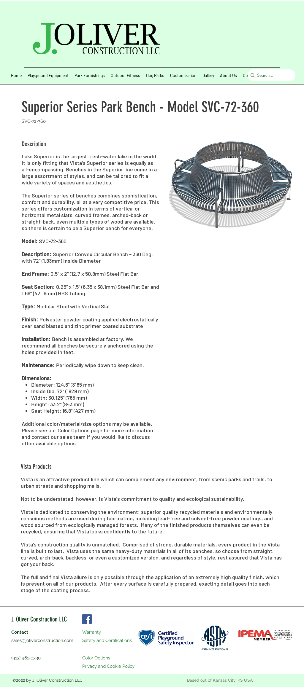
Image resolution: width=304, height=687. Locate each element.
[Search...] (270, 75)
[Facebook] (87, 619)
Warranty (91, 632)
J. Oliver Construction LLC (39, 619)
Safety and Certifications (107, 640)
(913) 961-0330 (26, 658)
